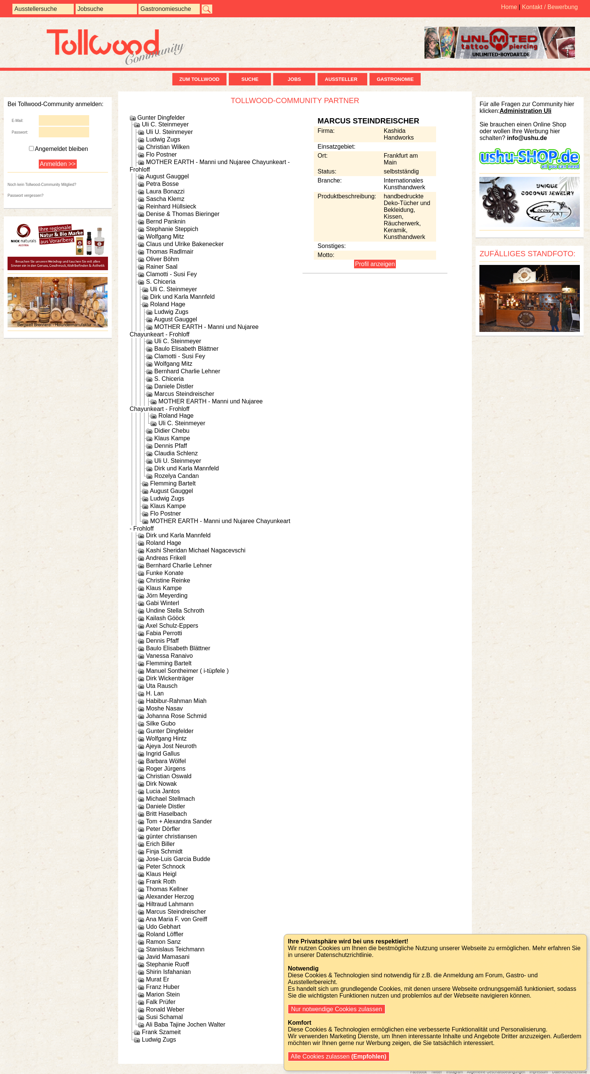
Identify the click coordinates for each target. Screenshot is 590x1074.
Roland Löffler (164, 934)
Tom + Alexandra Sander (179, 821)
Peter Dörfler (163, 829)
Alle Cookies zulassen (338, 1056)
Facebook (418, 1072)
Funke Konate (165, 573)
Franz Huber (162, 987)
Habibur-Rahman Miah (176, 701)
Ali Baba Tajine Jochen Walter (185, 1024)
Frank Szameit (161, 1032)
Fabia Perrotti (164, 633)
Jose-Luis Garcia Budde (178, 859)
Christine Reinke (168, 580)
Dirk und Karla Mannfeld (182, 297)
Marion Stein (163, 994)
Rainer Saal (162, 266)
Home (509, 7)
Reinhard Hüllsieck (171, 206)
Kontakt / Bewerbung (550, 7)
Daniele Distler (173, 386)
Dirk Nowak (161, 783)
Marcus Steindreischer (184, 394)
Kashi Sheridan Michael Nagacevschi (195, 550)
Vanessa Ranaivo (169, 656)
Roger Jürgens (166, 768)
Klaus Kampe (172, 438)
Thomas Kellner (167, 889)
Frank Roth (161, 881)
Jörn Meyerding (166, 595)
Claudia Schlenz (176, 453)
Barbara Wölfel (166, 761)
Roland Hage (167, 304)
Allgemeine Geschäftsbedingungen (496, 1072)
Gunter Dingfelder (161, 117)
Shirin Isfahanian (168, 972)
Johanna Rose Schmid (176, 716)
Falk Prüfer (160, 1002)
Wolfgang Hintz (166, 738)
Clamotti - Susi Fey (171, 274)
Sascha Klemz (165, 199)
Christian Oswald (169, 776)
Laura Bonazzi (165, 191)
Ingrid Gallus (163, 753)
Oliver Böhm (162, 259)
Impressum (538, 1072)
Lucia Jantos (163, 791)
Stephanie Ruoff (167, 964)
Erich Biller (160, 844)
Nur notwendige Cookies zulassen (336, 1009)
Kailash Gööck (165, 618)
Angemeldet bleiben (58, 149)
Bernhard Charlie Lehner (187, 371)
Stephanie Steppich (172, 229)
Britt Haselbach (166, 814)
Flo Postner (161, 154)
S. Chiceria (160, 281)
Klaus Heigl (161, 874)
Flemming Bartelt (173, 483)
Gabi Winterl (162, 603)
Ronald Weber (165, 1009)
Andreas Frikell (166, 558)
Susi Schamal (164, 1017)
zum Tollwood (199, 79)
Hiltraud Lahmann (169, 904)
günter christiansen (171, 836)
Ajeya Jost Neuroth (171, 746)
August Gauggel (167, 176)
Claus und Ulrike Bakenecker (185, 244)
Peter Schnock (165, 866)
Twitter (436, 1072)
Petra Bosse (162, 184)
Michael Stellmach (170, 799)
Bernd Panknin (166, 221)
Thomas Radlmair (169, 251)
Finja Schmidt (164, 851)
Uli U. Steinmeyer (169, 132)
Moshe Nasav (164, 708)
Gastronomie (395, 79)
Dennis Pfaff (170, 446)
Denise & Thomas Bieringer (182, 214)
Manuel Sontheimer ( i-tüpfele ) (187, 671)
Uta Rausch (162, 686)
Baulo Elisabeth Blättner (186, 348)
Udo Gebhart (163, 926)
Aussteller (342, 79)
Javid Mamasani (168, 957)
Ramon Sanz (163, 942)
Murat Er (157, 979)
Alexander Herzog (170, 896)
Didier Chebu (171, 430)
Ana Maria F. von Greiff (176, 919)
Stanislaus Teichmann (175, 949)
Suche (250, 79)
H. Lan (155, 693)
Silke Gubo (160, 723)
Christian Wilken (168, 147)
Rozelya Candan (176, 476)
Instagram (454, 1072)
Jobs (294, 79)
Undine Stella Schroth (175, 610)
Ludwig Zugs (163, 139)
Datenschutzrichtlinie (569, 1072)
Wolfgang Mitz (165, 236)
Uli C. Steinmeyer (165, 124)
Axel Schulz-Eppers (172, 625)
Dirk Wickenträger (170, 678)
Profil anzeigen (375, 264)
